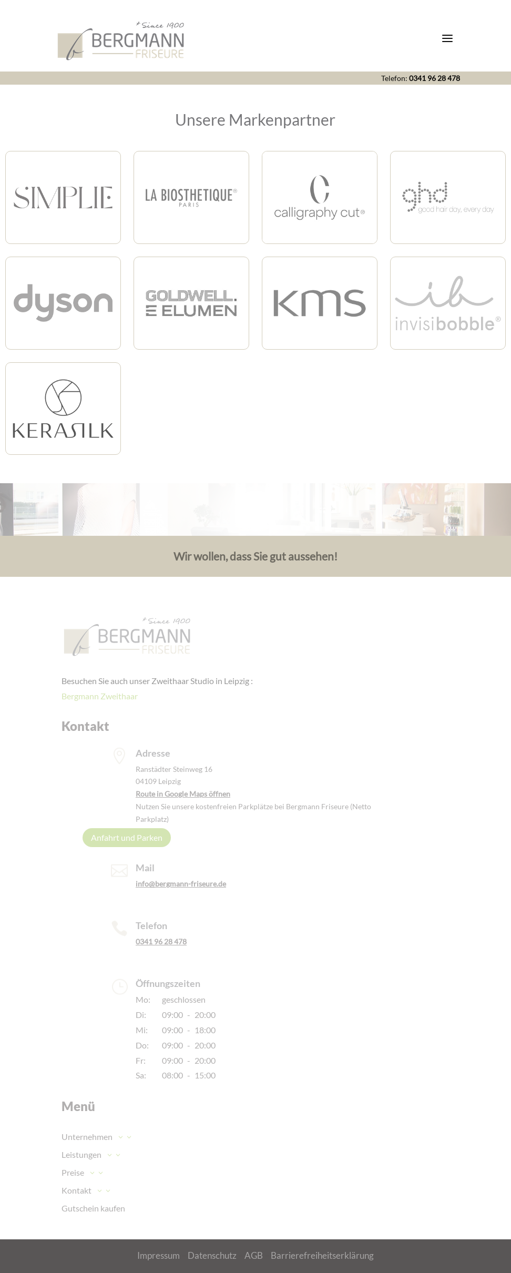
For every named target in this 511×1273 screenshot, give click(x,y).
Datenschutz (212, 1255)
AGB (253, 1255)
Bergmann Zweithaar (100, 696)
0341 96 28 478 (434, 78)
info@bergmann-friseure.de (181, 883)
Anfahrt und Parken (126, 837)
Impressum (158, 1255)
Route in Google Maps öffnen (183, 793)
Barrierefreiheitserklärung (322, 1255)
